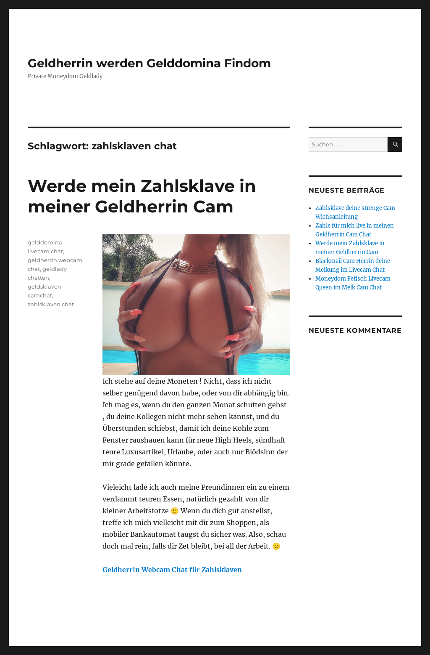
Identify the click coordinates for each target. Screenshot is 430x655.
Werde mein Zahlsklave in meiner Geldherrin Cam (142, 196)
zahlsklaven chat (51, 304)
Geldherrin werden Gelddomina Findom (149, 63)
